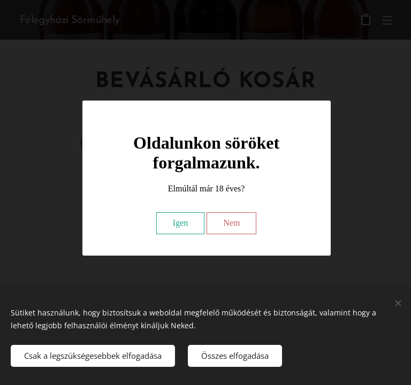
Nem (231, 222)
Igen (180, 222)
